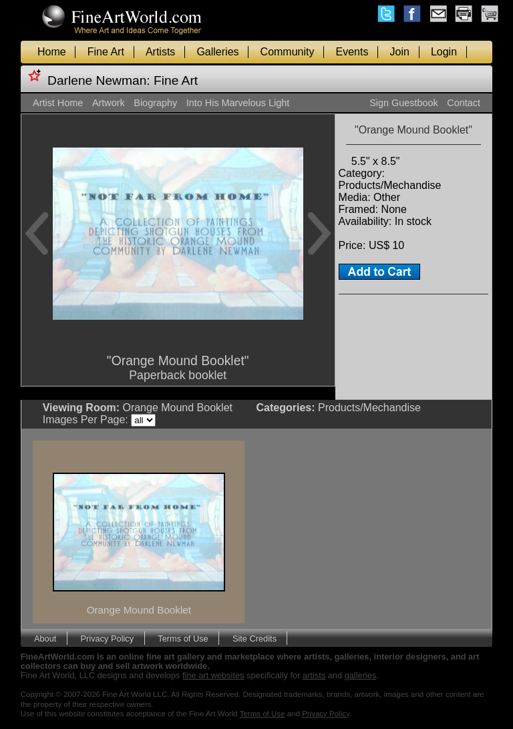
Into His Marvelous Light (237, 102)
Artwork (108, 102)
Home (51, 51)
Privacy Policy (107, 638)
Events (352, 51)
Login (444, 51)
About (45, 638)
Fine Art (106, 51)
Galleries (217, 51)
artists (314, 675)
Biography (155, 102)
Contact (463, 102)
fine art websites (213, 675)
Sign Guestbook (403, 102)
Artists (160, 51)
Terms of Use (183, 638)
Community (288, 51)
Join (399, 51)
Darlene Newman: (98, 80)
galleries (361, 675)
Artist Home (58, 102)
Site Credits (254, 638)
